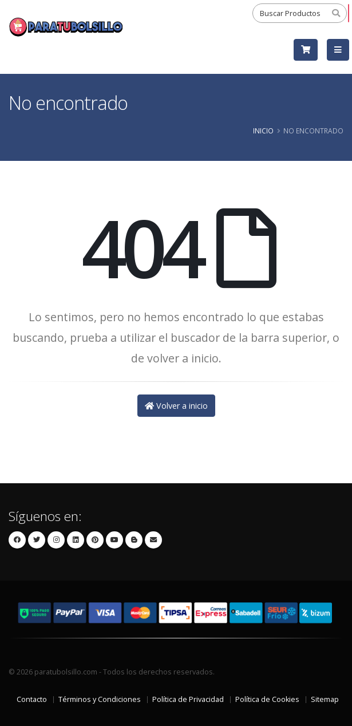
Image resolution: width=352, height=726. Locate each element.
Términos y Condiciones (99, 699)
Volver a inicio (176, 405)
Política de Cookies (267, 699)
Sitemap (325, 699)
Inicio (263, 130)
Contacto (32, 699)
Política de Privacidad (188, 699)
